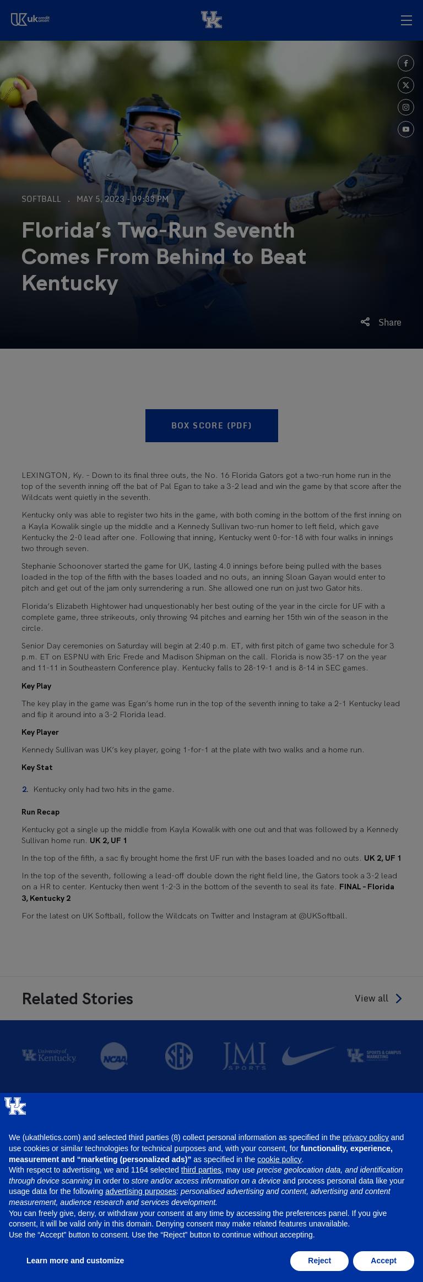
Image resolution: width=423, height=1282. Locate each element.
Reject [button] (319, 1260)
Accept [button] (384, 1260)
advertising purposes (140, 1191)
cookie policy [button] (279, 1159)
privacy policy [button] (366, 1137)
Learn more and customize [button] (75, 1260)
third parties (201, 1169)
